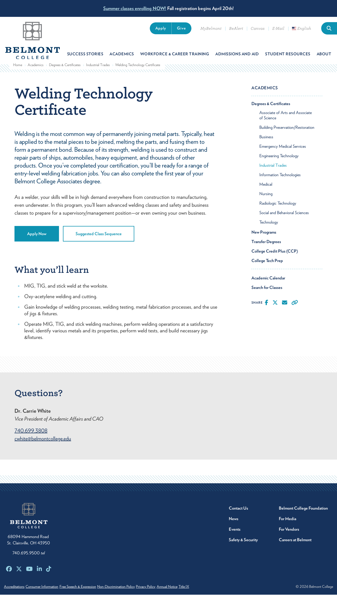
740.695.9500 (28, 559)
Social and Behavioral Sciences (284, 218)
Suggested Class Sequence (99, 239)
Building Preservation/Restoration (286, 133)
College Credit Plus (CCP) (274, 257)
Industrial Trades (98, 71)
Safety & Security (243, 546)
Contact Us (238, 514)
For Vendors (289, 535)
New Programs (263, 238)
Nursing (265, 199)
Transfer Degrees (266, 247)
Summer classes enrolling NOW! (134, 8)
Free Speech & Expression (87, 593)
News (233, 525)
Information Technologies (280, 180)
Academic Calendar (268, 284)
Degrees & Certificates (65, 71)
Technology (268, 228)
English (301, 28)
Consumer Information (46, 593)
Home (17, 71)
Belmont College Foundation (303, 514)
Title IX (211, 593)
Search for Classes (266, 293)
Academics (35, 71)
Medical (265, 190)
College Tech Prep (267, 266)
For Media (287, 525)
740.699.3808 (30, 437)
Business (266, 142)
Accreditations (14, 593)
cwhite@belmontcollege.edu (42, 445)
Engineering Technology (279, 161)
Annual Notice (190, 593)
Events (234, 535)
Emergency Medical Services (282, 152)
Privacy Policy (164, 593)
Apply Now (36, 239)
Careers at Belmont (295, 546)
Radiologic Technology (277, 209)
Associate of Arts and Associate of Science (285, 121)
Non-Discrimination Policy (130, 593)
